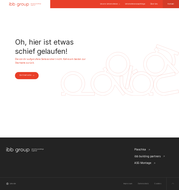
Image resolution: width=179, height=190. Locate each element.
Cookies (157, 184)
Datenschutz (143, 184)
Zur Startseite (26, 75)
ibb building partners (149, 156)
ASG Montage (145, 162)
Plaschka (142, 149)
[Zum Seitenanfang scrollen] (173, 184)
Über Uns (154, 4)
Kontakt (171, 4)
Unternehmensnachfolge (135, 4)
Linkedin (11, 184)
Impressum (128, 184)
